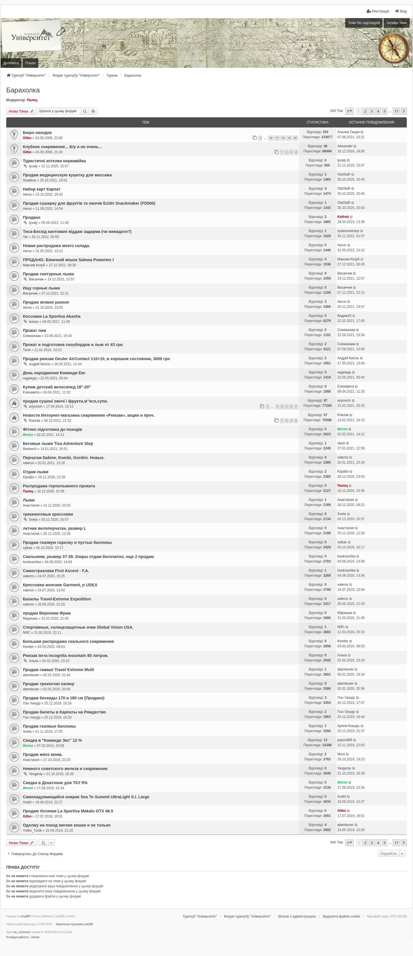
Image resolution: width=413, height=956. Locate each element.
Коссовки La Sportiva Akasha (51, 316)
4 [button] (378, 111)
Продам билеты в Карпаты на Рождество (64, 712)
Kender (28, 647)
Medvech (30, 449)
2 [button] (365, 111)
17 (277, 138)
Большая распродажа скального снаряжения (68, 641)
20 (295, 138)
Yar (25, 237)
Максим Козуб (34, 265)
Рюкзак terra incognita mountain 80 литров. (65, 655)
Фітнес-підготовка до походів (52, 429)
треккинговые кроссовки (48, 514)
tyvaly (33, 166)
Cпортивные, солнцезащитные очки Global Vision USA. (78, 627)
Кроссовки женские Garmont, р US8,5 (60, 585)
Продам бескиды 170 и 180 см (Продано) (63, 698)
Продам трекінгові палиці (48, 684)
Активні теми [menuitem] (396, 23)
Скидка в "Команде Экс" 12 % (52, 740)
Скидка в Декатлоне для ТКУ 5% (55, 782)
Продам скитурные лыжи (48, 274)
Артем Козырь (348, 726)
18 (282, 138)
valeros (28, 463)
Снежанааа (32, 336)
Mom (341, 754)
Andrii (27, 802)
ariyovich (35, 406)
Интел (28, 435)
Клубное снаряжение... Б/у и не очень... (62, 146)
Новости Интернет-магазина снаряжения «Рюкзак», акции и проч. (89, 415)
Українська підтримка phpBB (74, 924)
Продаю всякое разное (46, 302)
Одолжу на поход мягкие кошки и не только (67, 825)
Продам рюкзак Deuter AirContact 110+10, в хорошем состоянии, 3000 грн (96, 358)
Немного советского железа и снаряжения (65, 768)
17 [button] (396, 111)
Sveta (33, 520)
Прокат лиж (34, 330)
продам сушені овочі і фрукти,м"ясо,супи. (65, 401)
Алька (33, 661)
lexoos (34, 322)
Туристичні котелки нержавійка (54, 161)
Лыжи (28, 500)
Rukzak (34, 421)
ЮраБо (28, 477)
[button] (349, 111)
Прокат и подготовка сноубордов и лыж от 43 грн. (73, 344)
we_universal (21, 932)
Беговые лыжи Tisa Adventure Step (58, 443)
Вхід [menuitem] (401, 11)
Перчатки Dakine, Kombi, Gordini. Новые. (64, 457)
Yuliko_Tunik (32, 830)
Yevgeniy (35, 774)
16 (270, 138)
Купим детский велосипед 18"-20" (57, 387)
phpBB (25, 916)
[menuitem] (378, 11)
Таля (26, 350)
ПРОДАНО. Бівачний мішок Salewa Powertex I (68, 260)
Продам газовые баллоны (49, 726)
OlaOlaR (343, 174)
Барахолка (23, 90)
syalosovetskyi (348, 231)
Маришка (30, 618)
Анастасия (31, 505)
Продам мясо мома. (43, 754)
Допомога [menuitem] (11, 63)
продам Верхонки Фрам (47, 613)
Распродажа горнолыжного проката (59, 486)
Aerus (27, 194)
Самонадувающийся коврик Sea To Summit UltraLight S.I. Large (86, 797)
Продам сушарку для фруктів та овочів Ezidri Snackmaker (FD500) (89, 203)
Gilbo (27, 138)
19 (289, 138)
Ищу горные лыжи (41, 288)
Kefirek (343, 217)
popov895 (344, 740)
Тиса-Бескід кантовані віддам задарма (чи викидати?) (77, 231)
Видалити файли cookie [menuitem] (341, 916)
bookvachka (32, 562)
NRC (26, 633)
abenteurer (31, 675)
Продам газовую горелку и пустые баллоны (67, 542)
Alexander (345, 146)
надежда (30, 378)
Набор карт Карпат (41, 189)
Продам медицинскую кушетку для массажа (67, 175)
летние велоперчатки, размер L (54, 528)
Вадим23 (344, 316)
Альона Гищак (348, 132)
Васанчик (36, 279)
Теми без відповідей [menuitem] (364, 23)
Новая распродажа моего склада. (56, 245)
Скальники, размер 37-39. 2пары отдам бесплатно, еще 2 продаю (88, 556)
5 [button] (385, 111)
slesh (341, 443)
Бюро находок (37, 132)
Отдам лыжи (35, 472)
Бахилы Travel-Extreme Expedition (57, 599)
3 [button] (372, 111)
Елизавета (31, 392)
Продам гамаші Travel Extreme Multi (58, 669)
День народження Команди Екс (54, 373)
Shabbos (29, 180)
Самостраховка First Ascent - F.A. (56, 570)
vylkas (27, 548)
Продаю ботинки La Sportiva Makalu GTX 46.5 (68, 811)
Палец (32, 100)
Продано (31, 217)
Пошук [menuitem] (30, 63)
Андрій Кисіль (40, 364)
